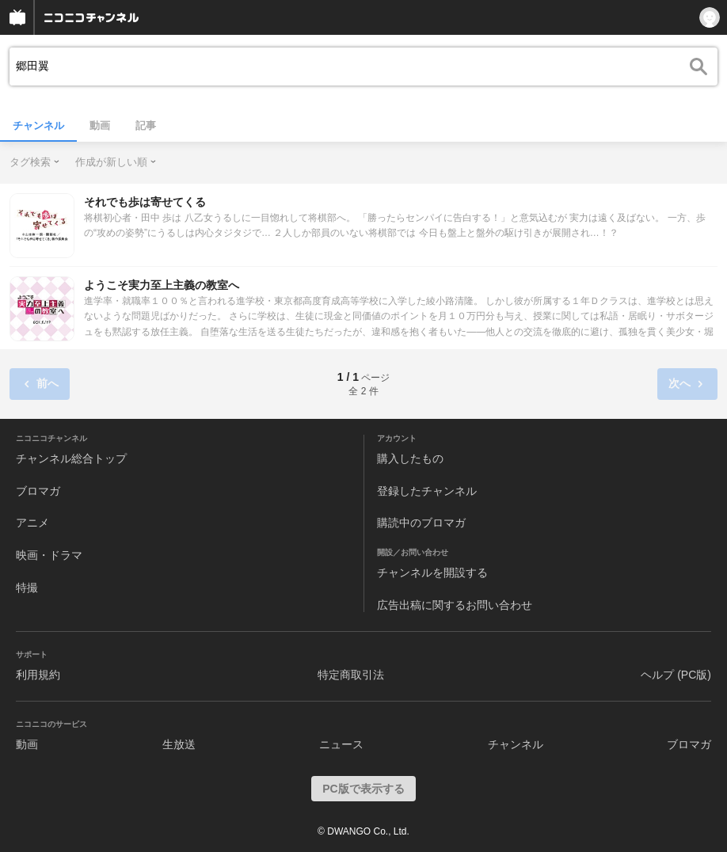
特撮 (27, 587)
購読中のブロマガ (421, 522)
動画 (99, 125)
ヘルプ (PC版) (676, 674)
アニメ (32, 522)
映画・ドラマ (49, 555)
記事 (145, 125)
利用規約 (38, 674)
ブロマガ (38, 491)
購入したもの (410, 458)
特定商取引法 (351, 674)
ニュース (341, 744)
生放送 (179, 744)
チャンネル (38, 125)
